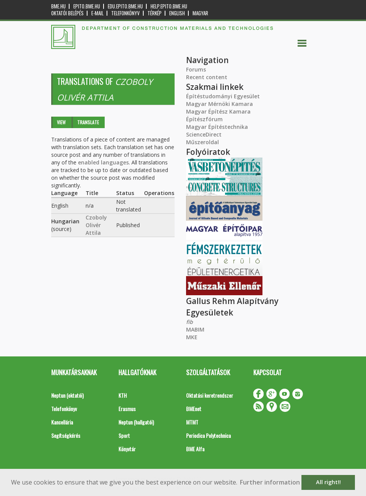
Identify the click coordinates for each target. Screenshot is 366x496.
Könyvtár (127, 449)
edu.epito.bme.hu (125, 6)
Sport (124, 435)
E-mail (97, 13)
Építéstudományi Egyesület (223, 96)
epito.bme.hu (86, 6)
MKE (192, 337)
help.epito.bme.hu (169, 6)
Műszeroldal (202, 142)
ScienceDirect (204, 134)
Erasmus (127, 409)
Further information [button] (270, 482)
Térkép (154, 13)
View (61, 122)
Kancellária (62, 422)
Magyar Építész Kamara (218, 111)
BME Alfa (195, 449)
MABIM (195, 329)
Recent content (206, 77)
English (177, 13)
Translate (88, 122)
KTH (122, 395)
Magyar (200, 13)
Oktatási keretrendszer (209, 395)
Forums (196, 69)
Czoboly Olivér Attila (96, 225)
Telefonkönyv (125, 13)
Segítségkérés (65, 435)
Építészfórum (204, 119)
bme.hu (58, 6)
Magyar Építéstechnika (217, 126)
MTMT (192, 422)
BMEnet (193, 409)
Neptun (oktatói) (67, 395)
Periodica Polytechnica (208, 435)
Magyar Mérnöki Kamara (219, 103)
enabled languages (103, 162)
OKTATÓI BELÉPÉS (67, 13)
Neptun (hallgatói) (136, 422)
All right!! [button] (328, 482)
